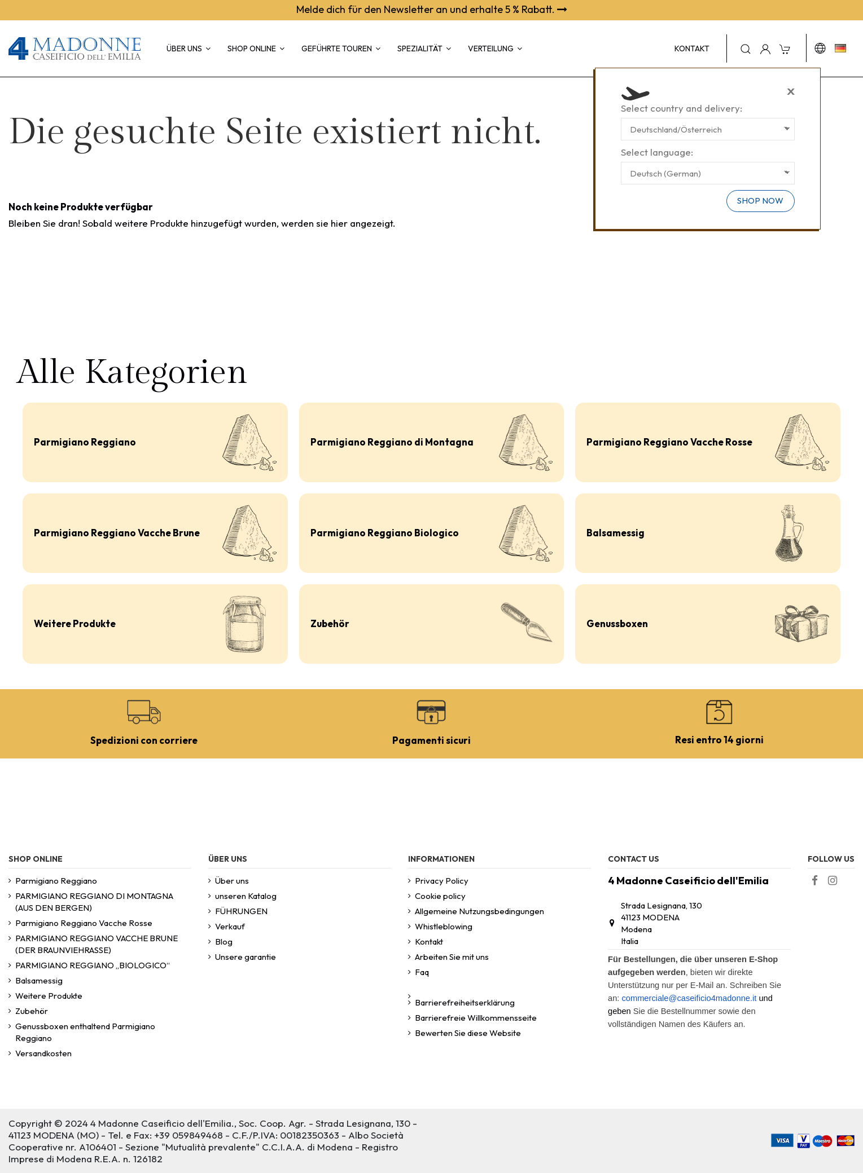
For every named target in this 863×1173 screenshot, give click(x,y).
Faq (422, 972)
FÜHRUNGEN (241, 911)
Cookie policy (440, 895)
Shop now (760, 200)
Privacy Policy (441, 880)
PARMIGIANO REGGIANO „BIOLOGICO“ (92, 965)
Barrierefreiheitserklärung (465, 1002)
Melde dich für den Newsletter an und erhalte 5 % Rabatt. (431, 9)
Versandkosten (43, 1053)
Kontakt (429, 941)
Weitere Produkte (75, 623)
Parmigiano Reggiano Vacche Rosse (669, 442)
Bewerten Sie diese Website (468, 1033)
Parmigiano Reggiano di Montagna (392, 442)
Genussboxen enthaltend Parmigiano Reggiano (85, 1032)
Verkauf (230, 926)
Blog (224, 941)
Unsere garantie (245, 956)
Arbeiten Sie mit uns (452, 956)
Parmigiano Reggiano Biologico (384, 533)
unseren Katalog (246, 895)
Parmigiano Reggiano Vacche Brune (117, 533)
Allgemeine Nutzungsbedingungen (479, 911)
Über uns (232, 880)
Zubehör (329, 623)
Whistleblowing (443, 926)
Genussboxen (617, 623)
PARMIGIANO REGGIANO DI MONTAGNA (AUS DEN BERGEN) (94, 901)
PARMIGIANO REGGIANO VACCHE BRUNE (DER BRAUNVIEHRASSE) (96, 944)
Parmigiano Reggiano (85, 442)
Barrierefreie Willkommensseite (476, 1017)
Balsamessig (615, 533)
